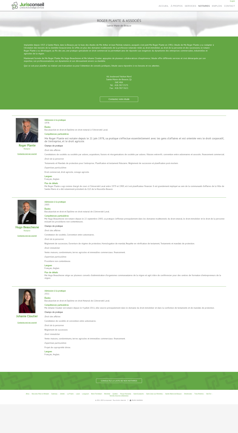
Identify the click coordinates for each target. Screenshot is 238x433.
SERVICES (190, 6)
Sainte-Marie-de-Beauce (173, 394)
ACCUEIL (163, 6)
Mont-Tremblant (96, 394)
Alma (27, 394)
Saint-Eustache (138, 394)
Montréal (107, 394)
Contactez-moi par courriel (27, 154)
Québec (115, 394)
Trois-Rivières (199, 394)
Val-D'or (208, 394)
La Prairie (70, 394)
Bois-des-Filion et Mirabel (40, 394)
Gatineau (54, 394)
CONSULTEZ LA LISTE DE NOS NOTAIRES (119, 381)
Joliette (62, 394)
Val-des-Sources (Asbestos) (119, 396)
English (232, 1)
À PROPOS (176, 6)
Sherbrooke (188, 394)
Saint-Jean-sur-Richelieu (154, 394)
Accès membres (137, 400)
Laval (78, 394)
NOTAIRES (204, 6)
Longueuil (85, 394)
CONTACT (229, 6)
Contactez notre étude (119, 99)
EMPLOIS (217, 6)
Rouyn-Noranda (125, 394)
